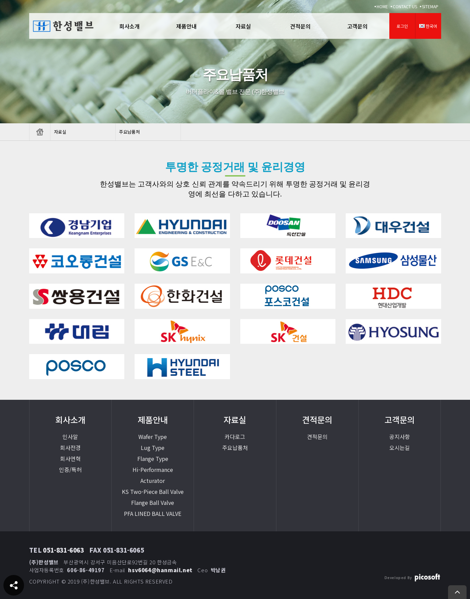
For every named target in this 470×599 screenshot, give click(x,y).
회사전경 (70, 447)
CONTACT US (405, 6)
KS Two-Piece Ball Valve (153, 491)
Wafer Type (152, 436)
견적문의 (317, 436)
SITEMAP (430, 6)
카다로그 (235, 436)
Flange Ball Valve (152, 502)
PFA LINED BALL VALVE (152, 513)
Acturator (152, 480)
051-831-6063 (63, 549)
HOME (382, 6)
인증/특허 (70, 469)
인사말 (70, 436)
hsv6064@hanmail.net (160, 570)
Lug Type (152, 447)
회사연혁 (70, 458)
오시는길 (399, 447)
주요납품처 (235, 447)
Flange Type (152, 458)
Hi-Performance (153, 469)
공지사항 (399, 436)
